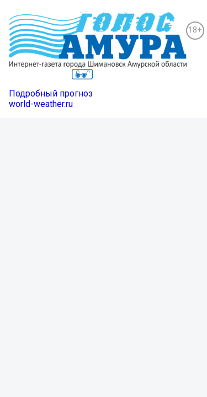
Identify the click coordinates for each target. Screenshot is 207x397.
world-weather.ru (41, 104)
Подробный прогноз (51, 93)
